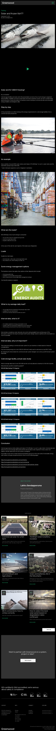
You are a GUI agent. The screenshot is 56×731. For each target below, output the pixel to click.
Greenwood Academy (47, 713)
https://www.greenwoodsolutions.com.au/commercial (15, 462)
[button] (52, 3)
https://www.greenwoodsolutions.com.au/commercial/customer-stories (19, 464)
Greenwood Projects (47, 710)
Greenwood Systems (47, 712)
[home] (8, 3)
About (16, 712)
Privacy (16, 710)
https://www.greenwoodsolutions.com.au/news (13, 467)
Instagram (31, 712)
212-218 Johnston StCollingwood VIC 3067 (6, 711)
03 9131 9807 (4, 714)
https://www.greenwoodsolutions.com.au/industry (14, 460)
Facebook (31, 713)
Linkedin (30, 710)
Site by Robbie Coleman (49, 729)
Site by (49, 727)
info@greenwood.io (5, 713)
